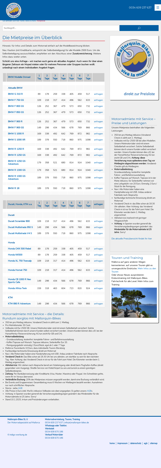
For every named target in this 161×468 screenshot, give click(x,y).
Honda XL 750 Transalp (20, 260)
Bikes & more (30, 21)
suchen (139, 28)
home (22, 21)
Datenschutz (135, 443)
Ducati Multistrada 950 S (20, 227)
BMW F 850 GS (16, 112)
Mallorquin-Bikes (32, 11)
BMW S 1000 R (16, 133)
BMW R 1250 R (16, 149)
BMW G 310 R (15, 94)
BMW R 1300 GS (16, 170)
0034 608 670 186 (54, 431)
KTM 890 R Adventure (19, 303)
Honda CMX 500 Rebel (19, 248)
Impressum (122, 443)
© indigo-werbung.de (17, 434)
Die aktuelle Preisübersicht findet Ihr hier (131, 238)
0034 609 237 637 (140, 7)
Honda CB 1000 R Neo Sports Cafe (19, 281)
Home (112, 443)
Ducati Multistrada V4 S (20, 233)
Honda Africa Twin (17, 288)
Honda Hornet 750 (17, 270)
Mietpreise (41, 21)
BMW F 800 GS (16, 106)
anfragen (98, 94)
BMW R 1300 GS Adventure (16, 178)
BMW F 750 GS (16, 100)
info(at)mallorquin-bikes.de (77, 422)
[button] (158, 7)
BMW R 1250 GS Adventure (16, 163)
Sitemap (153, 443)
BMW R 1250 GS (16, 155)
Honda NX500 (15, 254)
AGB (20, 388)
